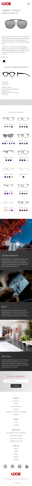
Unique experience (16, 406)
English (16, 451)
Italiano (16, 449)
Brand (16, 403)
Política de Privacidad (16, 435)
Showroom (16, 401)
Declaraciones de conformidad (16, 433)
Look (16, 422)
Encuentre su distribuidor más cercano (16, 67)
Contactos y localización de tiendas (16, 412)
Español (16, 460)
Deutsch (16, 454)
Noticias (16, 409)
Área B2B (16, 414)
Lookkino (16, 425)
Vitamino (18, 482)
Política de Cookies (16, 438)
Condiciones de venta (16, 441)
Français (16, 457)
